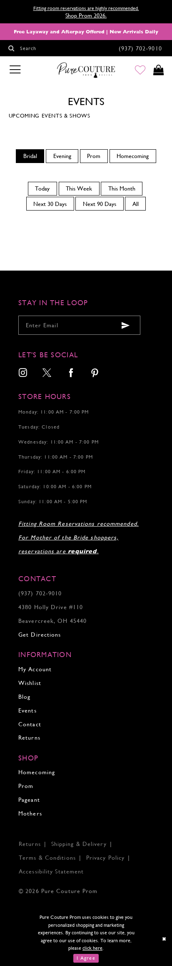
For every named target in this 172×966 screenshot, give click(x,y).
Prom (25, 786)
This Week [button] (79, 188)
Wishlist (29, 683)
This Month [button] (121, 188)
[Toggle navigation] (15, 69)
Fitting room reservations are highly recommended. (86, 8)
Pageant (29, 799)
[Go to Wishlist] (140, 70)
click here (92, 948)
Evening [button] (62, 156)
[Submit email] (125, 325)
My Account (35, 669)
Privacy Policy (105, 857)
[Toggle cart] (158, 70)
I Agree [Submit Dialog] (86, 958)
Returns (29, 737)
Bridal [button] (30, 156)
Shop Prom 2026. (86, 15)
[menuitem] (30, 156)
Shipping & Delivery (79, 844)
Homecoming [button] (133, 156)
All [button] (135, 204)
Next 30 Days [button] (50, 204)
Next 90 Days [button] (99, 204)
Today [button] (42, 188)
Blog (24, 696)
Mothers (30, 813)
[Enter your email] (79, 325)
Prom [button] (93, 156)
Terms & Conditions (47, 857)
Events (27, 710)
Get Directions (39, 634)
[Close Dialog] (164, 938)
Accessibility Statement (51, 871)
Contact (29, 724)
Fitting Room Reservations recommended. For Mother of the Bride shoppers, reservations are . (78, 537)
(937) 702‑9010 (40, 593)
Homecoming (36, 772)
